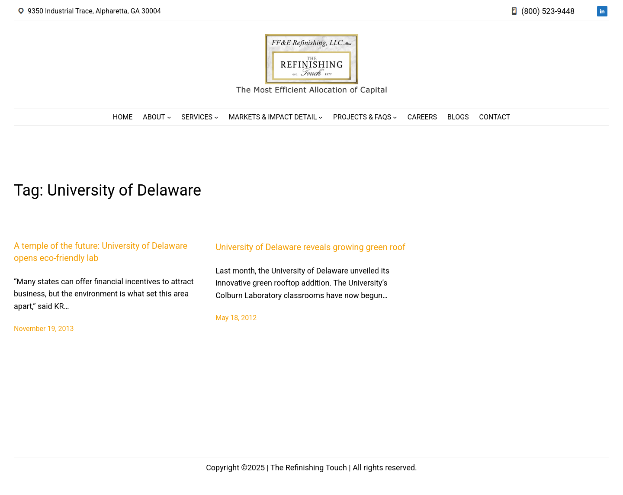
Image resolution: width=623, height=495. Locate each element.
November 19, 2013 (44, 329)
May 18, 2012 (236, 318)
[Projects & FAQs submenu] (395, 117)
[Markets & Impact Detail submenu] (320, 117)
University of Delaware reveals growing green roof (310, 247)
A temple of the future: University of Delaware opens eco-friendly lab (100, 252)
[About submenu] (169, 117)
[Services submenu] (216, 117)
